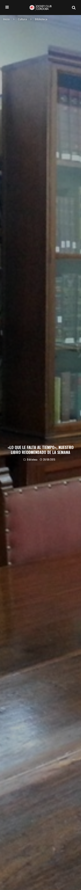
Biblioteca (32, 460)
